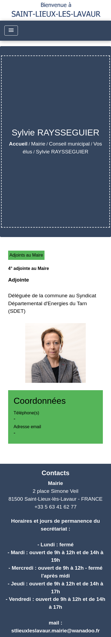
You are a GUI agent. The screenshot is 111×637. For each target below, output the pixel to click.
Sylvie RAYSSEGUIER (62, 151)
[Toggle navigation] (11, 31)
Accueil (18, 144)
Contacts (55, 473)
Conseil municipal (69, 144)
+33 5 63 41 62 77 (55, 507)
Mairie (38, 144)
